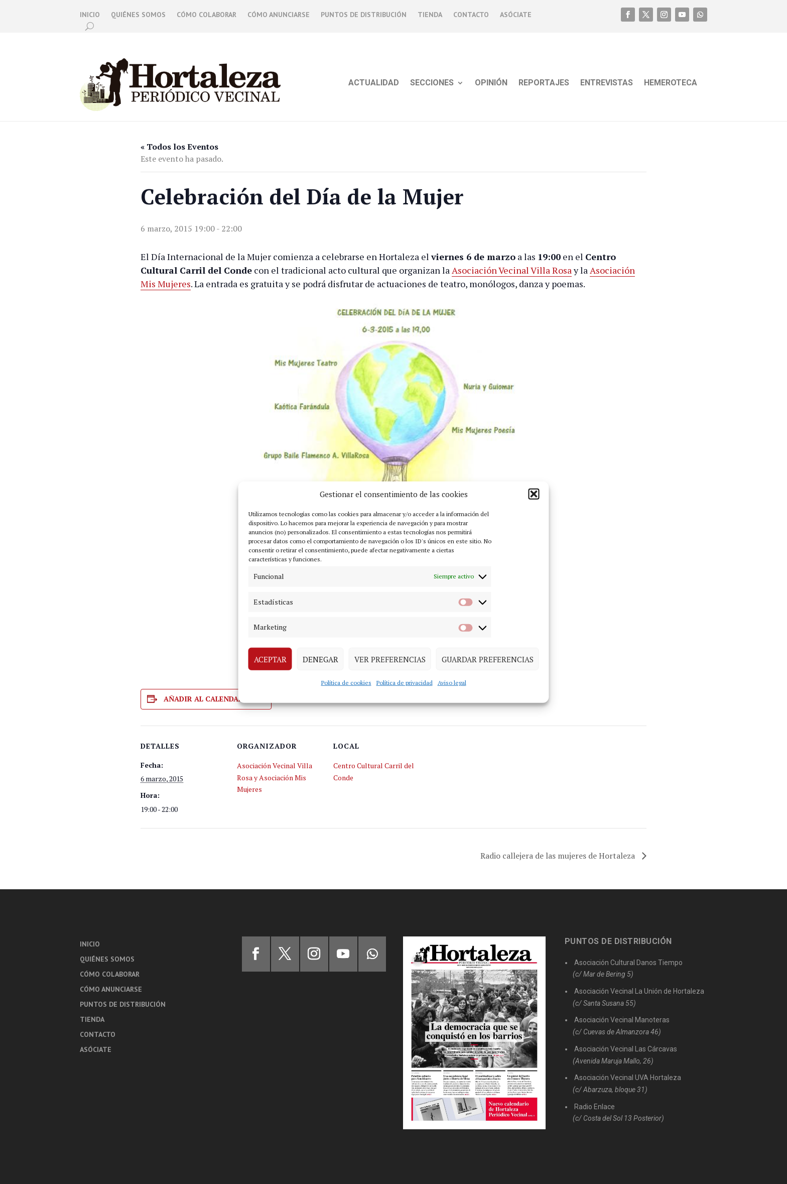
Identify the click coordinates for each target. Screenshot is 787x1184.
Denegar (320, 659)
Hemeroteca (670, 83)
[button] (534, 494)
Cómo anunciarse (278, 15)
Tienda (430, 15)
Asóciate (516, 15)
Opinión (491, 83)
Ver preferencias (390, 659)
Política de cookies (346, 682)
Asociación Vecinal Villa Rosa (512, 270)
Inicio (90, 15)
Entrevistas (606, 83)
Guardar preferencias (488, 659)
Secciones (432, 83)
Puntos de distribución (364, 15)
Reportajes (543, 83)
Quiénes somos (138, 15)
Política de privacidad (404, 682)
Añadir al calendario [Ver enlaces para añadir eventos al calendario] (208, 698)
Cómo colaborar (206, 15)
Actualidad (373, 83)
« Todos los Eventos (179, 146)
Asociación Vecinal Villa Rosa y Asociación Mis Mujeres (274, 777)
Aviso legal (452, 682)
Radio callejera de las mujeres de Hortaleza (558, 855)
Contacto (471, 15)
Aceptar (270, 659)
